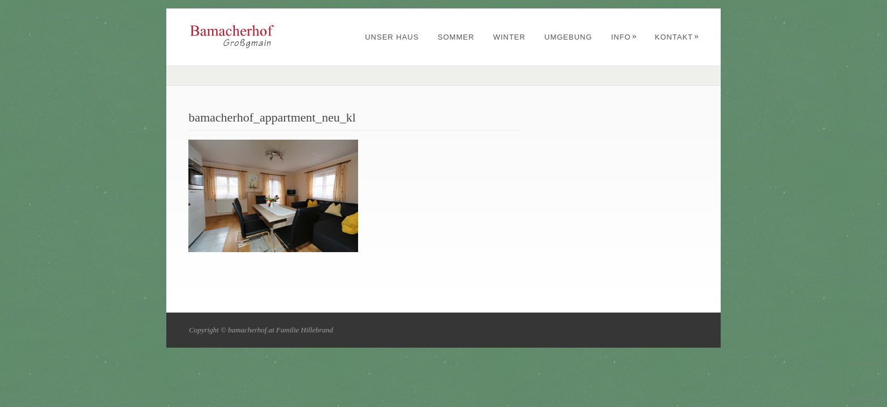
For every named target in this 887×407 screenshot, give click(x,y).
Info (624, 37)
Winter (509, 37)
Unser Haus (392, 37)
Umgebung (568, 37)
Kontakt (677, 37)
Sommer (456, 37)
